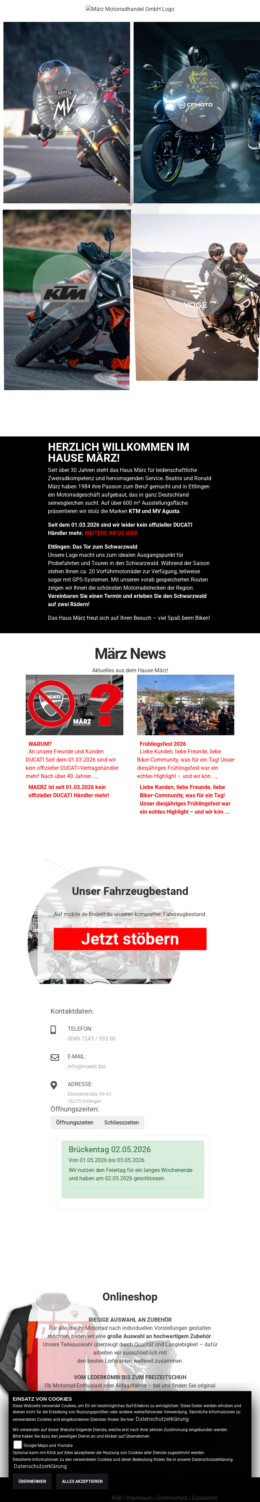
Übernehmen (32, 1481)
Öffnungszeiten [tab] (90, 1122)
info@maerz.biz (103, 1066)
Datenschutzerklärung (162, 1419)
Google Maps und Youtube (48, 1445)
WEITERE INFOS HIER (111, 626)
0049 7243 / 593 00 (108, 1038)
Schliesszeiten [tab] (137, 1122)
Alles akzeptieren (82, 1481)
